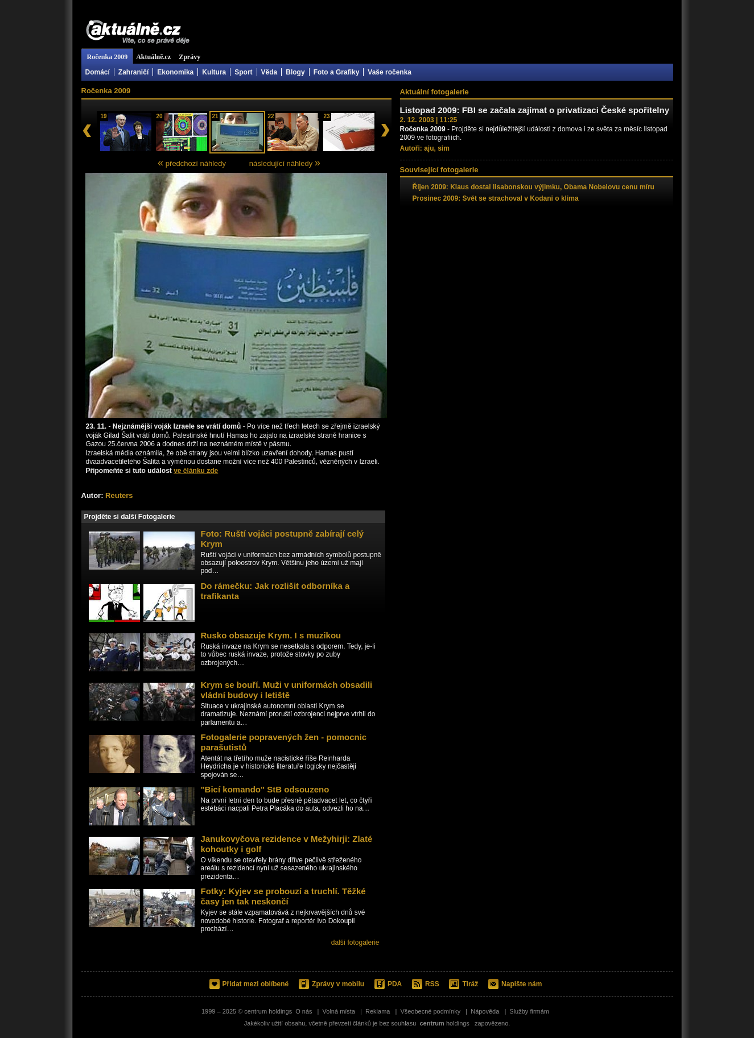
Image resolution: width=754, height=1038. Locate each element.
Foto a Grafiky (337, 72)
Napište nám (521, 984)
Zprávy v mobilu (338, 984)
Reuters (119, 495)
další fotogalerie (355, 942)
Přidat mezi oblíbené (256, 984)
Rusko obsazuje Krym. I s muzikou (271, 635)
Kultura (214, 72)
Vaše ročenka (389, 72)
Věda (269, 72)
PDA (395, 984)
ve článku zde (196, 471)
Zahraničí (133, 72)
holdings (444, 1023)
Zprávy (189, 57)
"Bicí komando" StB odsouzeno (265, 789)
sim (444, 148)
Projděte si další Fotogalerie (129, 517)
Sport (243, 72)
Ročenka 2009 (107, 57)
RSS (432, 984)
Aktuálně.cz (138, 32)
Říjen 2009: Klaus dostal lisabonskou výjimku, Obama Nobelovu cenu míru (533, 187)
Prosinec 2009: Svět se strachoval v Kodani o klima (496, 198)
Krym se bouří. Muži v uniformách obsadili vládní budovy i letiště (287, 690)
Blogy (295, 72)
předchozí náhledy (192, 162)
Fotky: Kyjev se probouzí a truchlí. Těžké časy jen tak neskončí (283, 896)
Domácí (97, 72)
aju (429, 148)
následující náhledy (284, 162)
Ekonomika (175, 72)
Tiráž (470, 984)
